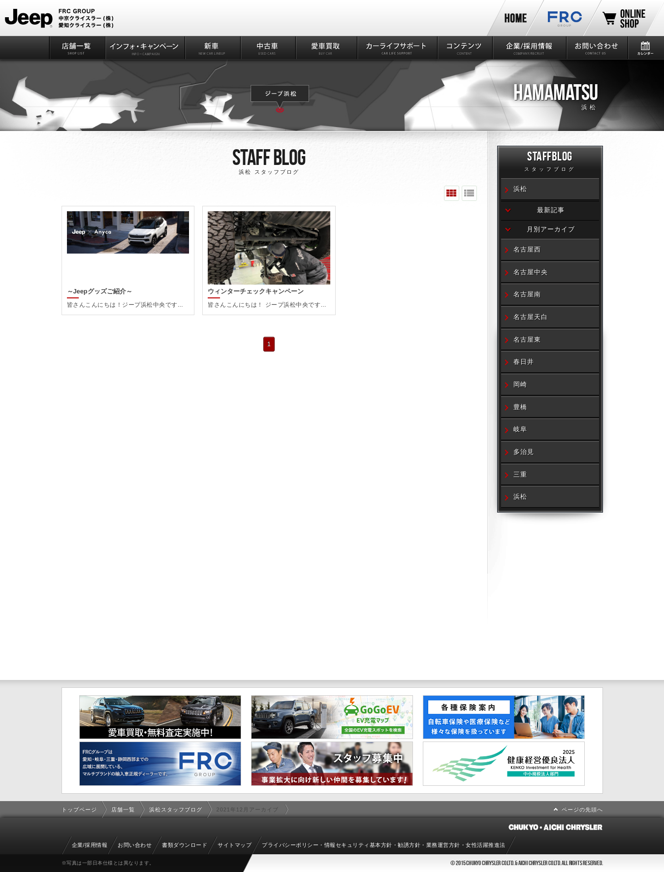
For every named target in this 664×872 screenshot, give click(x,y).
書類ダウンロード (184, 845)
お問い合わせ (596, 47)
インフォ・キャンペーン (144, 47)
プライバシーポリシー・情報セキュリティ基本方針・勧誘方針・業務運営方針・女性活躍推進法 (384, 845)
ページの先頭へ (582, 809)
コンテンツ (464, 47)
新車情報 (212, 47)
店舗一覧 (76, 47)
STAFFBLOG (550, 162)
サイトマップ (235, 845)
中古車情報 (267, 47)
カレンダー (645, 47)
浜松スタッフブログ (175, 809)
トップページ (79, 809)
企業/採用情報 (529, 47)
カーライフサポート (396, 47)
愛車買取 (325, 47)
